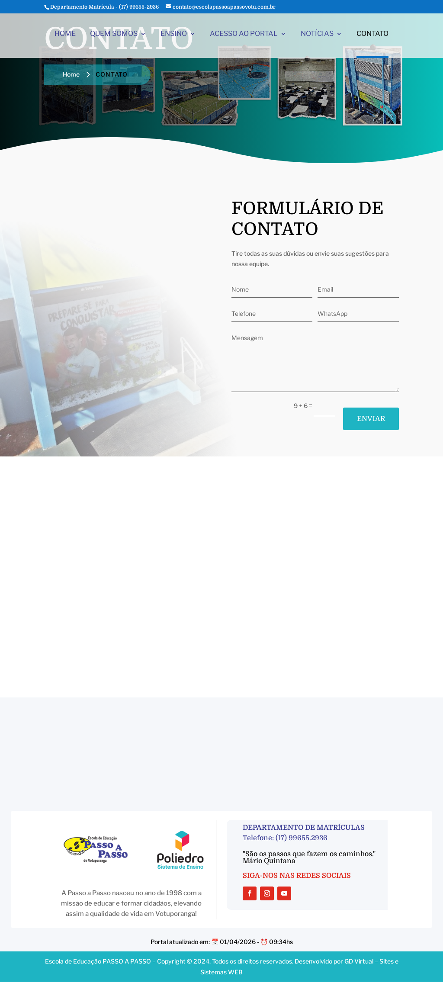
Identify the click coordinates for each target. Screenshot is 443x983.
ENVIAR (369, 419)
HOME (65, 35)
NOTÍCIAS (317, 35)
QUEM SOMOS (114, 35)
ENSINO (174, 35)
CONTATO (372, 35)
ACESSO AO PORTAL (244, 35)
